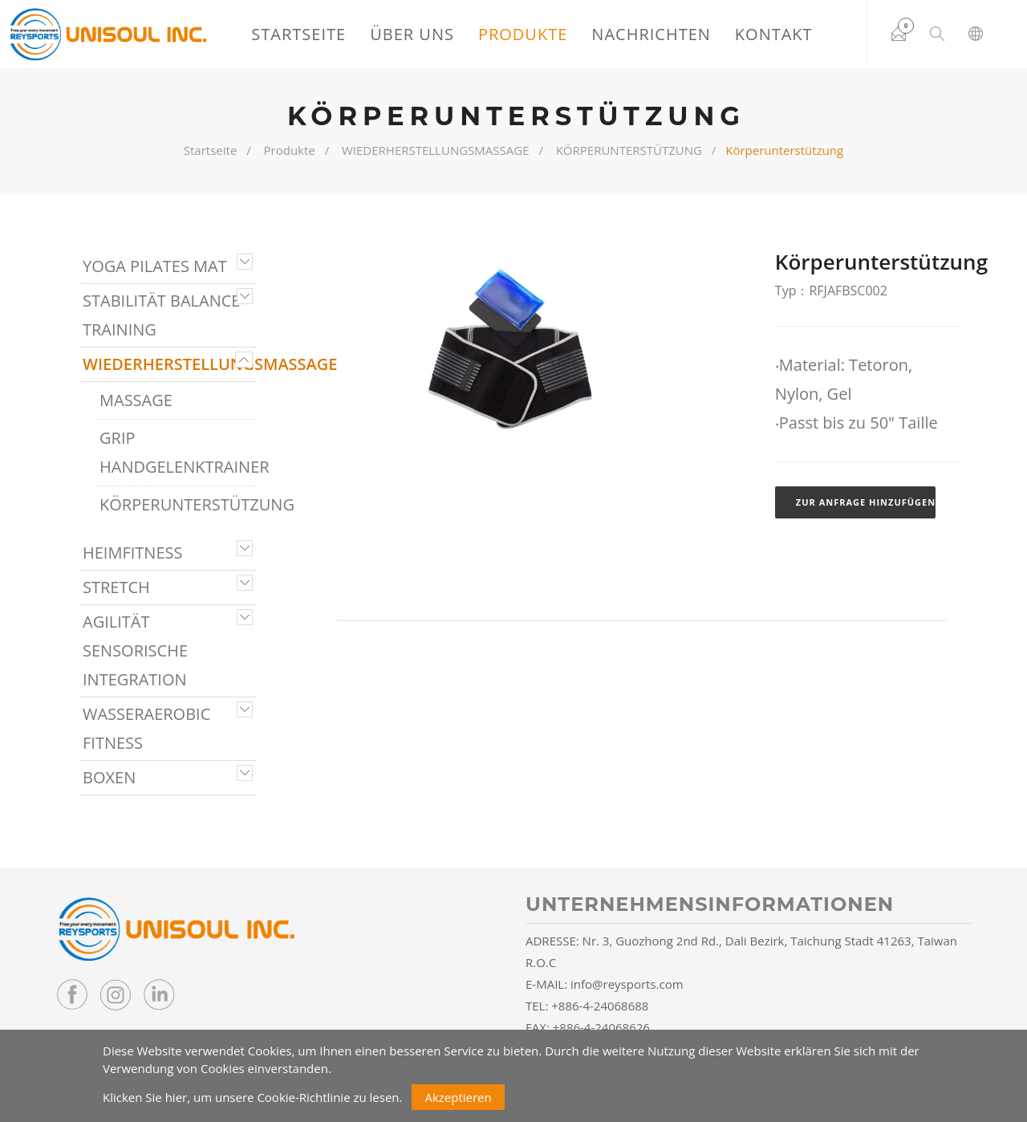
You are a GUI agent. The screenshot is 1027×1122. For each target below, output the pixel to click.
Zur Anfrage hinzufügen (866, 502)
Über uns (412, 34)
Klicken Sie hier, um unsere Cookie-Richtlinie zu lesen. (253, 1097)
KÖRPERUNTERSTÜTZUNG (629, 150)
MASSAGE (136, 400)
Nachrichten (651, 34)
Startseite (298, 34)
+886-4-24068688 (599, 1006)
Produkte (522, 34)
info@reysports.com (627, 984)
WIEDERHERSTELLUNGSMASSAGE (436, 150)
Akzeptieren (457, 1097)
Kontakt (774, 34)
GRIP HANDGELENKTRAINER (178, 452)
